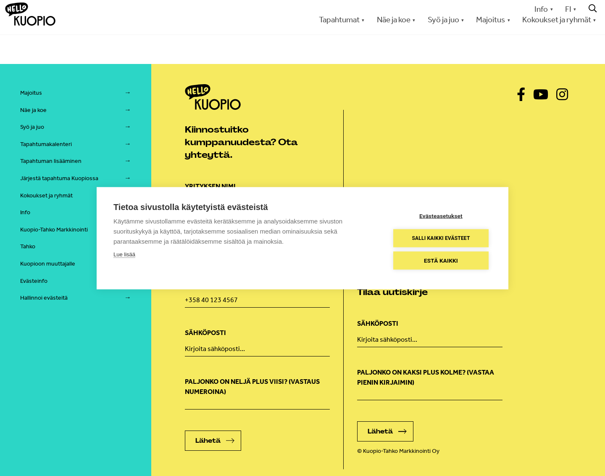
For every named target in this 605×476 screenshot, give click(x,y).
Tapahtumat (339, 19)
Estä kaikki (441, 260)
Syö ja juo (443, 19)
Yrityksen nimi (210, 186)
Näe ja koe (393, 19)
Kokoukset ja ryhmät (556, 19)
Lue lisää (124, 254)
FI (568, 9)
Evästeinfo (33, 281)
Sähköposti (205, 333)
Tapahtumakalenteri (46, 144)
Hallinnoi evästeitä (44, 297)
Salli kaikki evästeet (441, 238)
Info (541, 9)
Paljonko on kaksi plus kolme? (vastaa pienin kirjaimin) (425, 377)
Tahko (27, 246)
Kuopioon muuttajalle (47, 263)
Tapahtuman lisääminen (51, 161)
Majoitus (490, 19)
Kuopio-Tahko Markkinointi (54, 229)
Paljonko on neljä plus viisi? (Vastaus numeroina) (252, 387)
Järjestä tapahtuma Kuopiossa (59, 178)
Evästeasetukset (441, 215)
